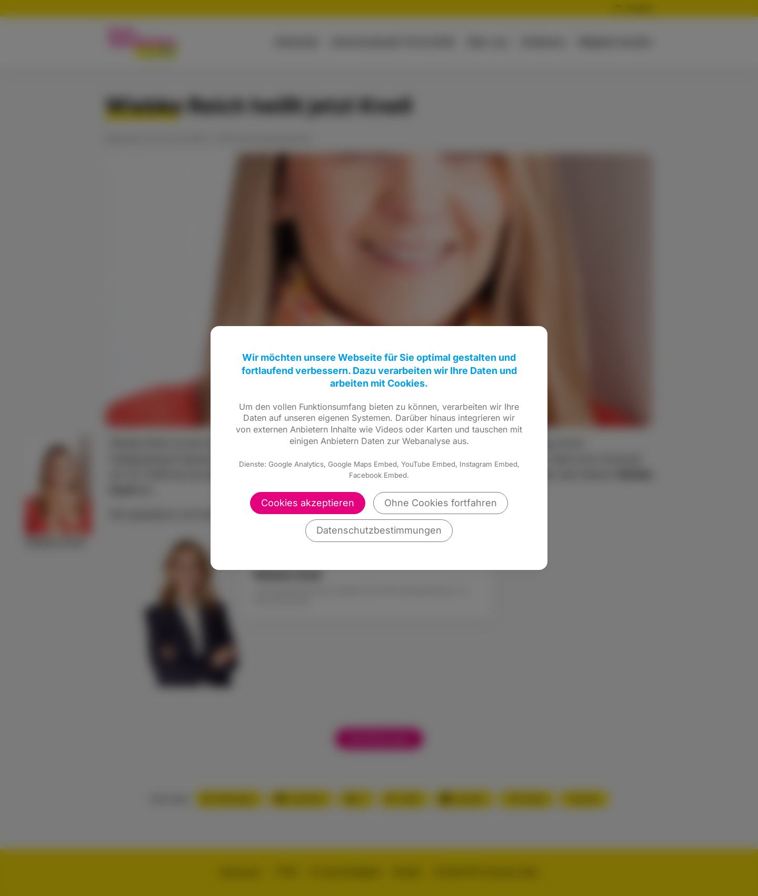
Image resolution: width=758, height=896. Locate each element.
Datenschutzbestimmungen (379, 530)
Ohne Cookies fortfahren (440, 502)
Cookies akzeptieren (307, 502)
